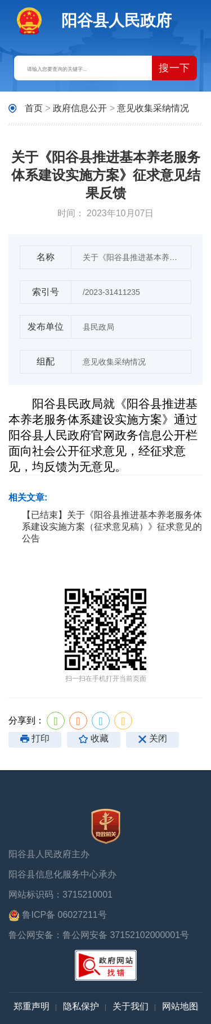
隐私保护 (81, 1006)
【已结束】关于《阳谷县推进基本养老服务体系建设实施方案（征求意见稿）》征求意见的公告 (112, 526)
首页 (34, 108)
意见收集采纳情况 (153, 108)
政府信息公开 (80, 108)
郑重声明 (32, 1006)
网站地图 (180, 1006)
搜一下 (174, 68)
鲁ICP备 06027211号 (57, 915)
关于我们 (131, 1006)
